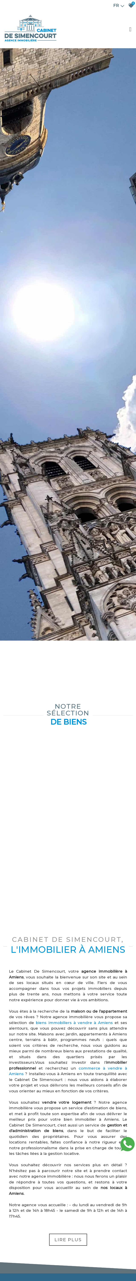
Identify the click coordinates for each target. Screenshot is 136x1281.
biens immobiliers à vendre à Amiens (74, 1022)
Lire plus (68, 1239)
